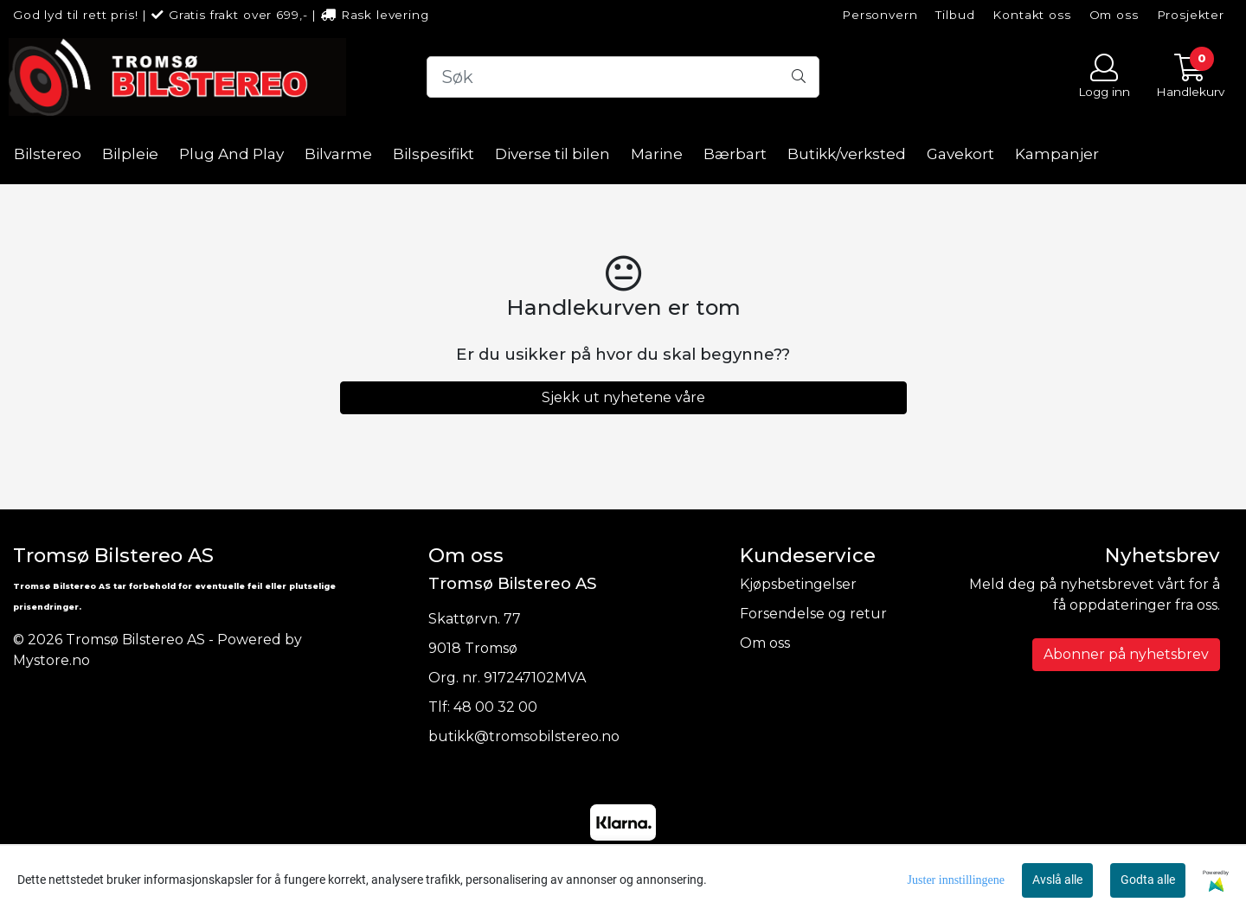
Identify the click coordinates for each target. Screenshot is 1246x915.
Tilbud (954, 15)
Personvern (880, 15)
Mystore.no (51, 660)
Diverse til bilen (552, 154)
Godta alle (1148, 879)
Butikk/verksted (846, 154)
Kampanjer (1057, 154)
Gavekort (960, 154)
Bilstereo (47, 154)
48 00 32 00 (495, 707)
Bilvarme (338, 154)
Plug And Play (231, 154)
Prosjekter (1191, 15)
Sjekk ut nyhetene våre (623, 397)
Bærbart (735, 154)
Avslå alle (1057, 879)
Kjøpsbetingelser (798, 584)
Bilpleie (130, 154)
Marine (657, 154)
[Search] (623, 77)
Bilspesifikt (433, 154)
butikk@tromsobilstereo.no (524, 736)
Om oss (1114, 15)
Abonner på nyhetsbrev (1126, 654)
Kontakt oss (1031, 15)
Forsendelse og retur (813, 613)
